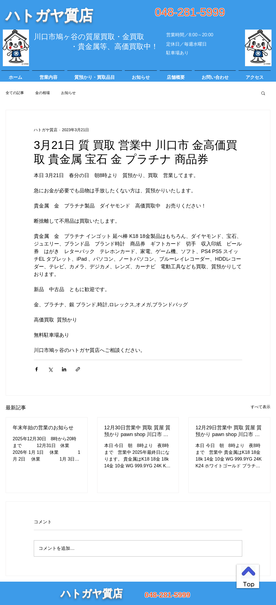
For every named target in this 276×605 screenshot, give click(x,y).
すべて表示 (260, 407)
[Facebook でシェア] (36, 369)
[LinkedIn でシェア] (64, 369)
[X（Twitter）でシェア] (50, 369)
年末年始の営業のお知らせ (43, 427)
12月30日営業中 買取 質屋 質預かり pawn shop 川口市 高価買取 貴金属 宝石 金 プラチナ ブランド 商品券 (137, 431)
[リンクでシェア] (78, 369)
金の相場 (42, 93)
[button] (263, 93)
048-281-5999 (190, 12)
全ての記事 (15, 93)
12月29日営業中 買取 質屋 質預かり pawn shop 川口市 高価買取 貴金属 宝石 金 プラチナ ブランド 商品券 (228, 431)
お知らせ (68, 93)
